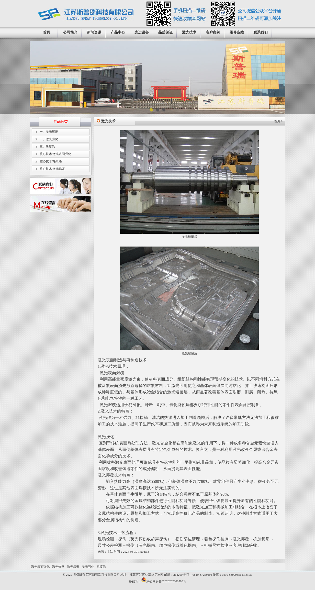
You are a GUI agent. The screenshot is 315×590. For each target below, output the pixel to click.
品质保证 (165, 32)
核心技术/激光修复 (52, 169)
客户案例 (213, 32)
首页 (46, 32)
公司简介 (70, 32)
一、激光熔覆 (49, 131)
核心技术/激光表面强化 (55, 154)
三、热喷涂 (47, 146)
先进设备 (141, 32)
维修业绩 (237, 32)
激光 (185, 353)
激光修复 (58, 567)
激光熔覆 (188, 237)
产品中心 (118, 32)
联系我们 (260, 32)
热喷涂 (101, 567)
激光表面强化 (40, 567)
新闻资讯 (94, 32)
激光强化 (106, 437)
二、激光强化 (49, 139)
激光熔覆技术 (110, 475)
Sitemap (247, 574)
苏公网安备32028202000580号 (166, 581)
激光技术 (189, 32)
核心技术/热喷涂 (51, 161)
